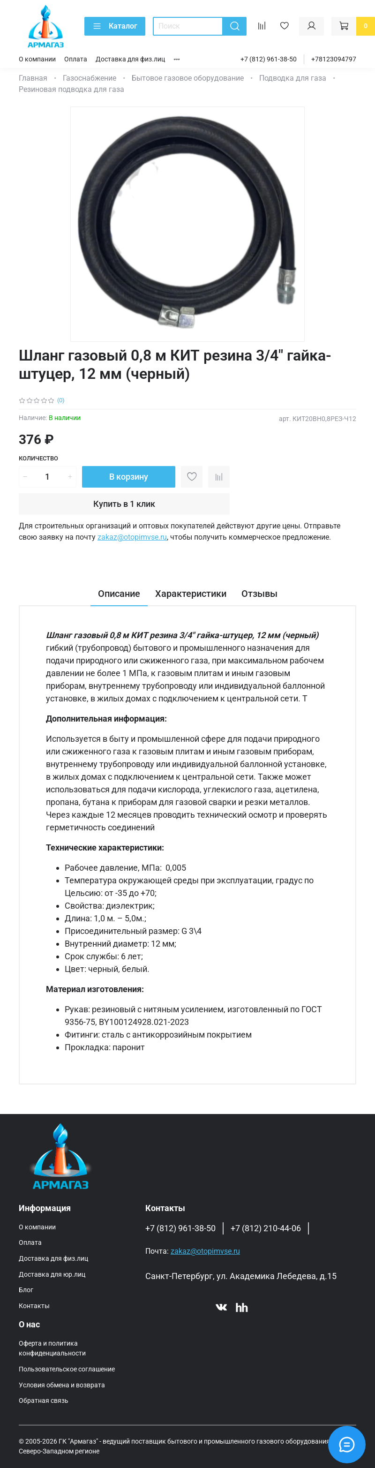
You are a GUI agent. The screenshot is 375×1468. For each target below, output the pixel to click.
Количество (38, 458)
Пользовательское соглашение (67, 1369)
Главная (33, 78)
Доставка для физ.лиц (130, 59)
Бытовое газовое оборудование (188, 78)
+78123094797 (333, 59)
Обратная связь (43, 1401)
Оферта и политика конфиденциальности (52, 1349)
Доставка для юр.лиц (52, 1275)
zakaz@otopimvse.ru (132, 537)
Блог (26, 1290)
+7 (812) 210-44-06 (266, 1228)
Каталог (114, 26)
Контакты (34, 1306)
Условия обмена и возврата (62, 1385)
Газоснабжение (89, 78)
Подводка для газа (292, 78)
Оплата (75, 59)
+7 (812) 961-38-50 (268, 59)
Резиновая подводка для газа (71, 89)
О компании (37, 59)
